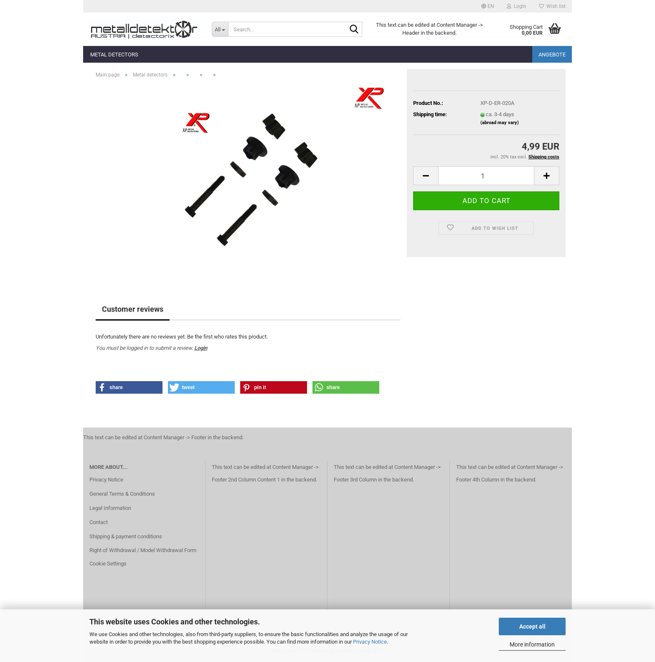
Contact (98, 522)
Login (200, 348)
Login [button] (516, 6)
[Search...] (220, 29)
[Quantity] (486, 175)
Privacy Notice (370, 642)
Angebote (552, 54)
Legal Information (110, 508)
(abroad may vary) (499, 122)
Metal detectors (114, 54)
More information (532, 644)
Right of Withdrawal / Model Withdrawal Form (142, 550)
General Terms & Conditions (122, 494)
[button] (487, 6)
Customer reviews (132, 309)
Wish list (552, 6)
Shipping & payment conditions (125, 536)
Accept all (532, 626)
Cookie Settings (108, 563)
